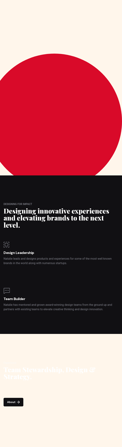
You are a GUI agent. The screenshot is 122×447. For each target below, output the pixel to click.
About (13, 402)
